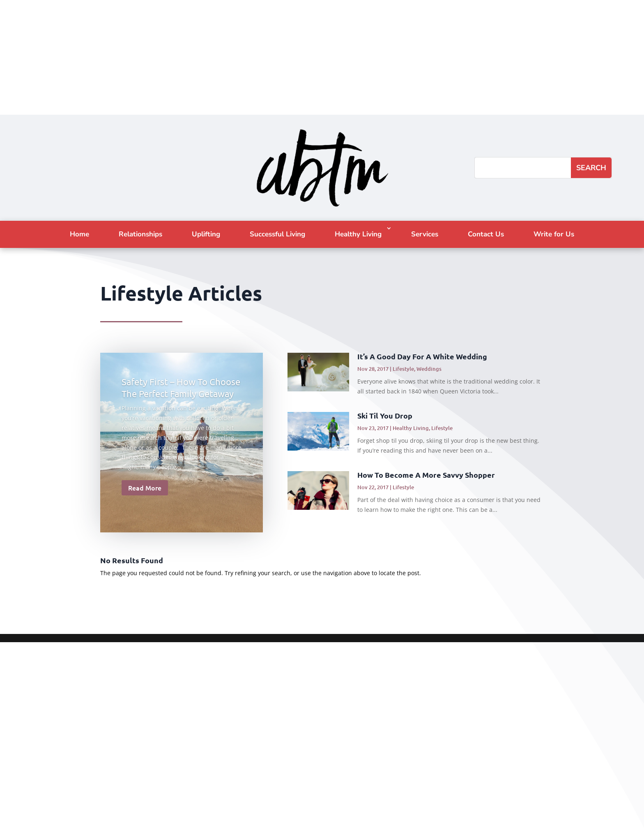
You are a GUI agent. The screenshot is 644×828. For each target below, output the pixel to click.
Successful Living (277, 234)
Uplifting (206, 234)
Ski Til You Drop (384, 415)
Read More (144, 487)
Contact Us (486, 234)
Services (424, 234)
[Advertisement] (246, 57)
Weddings (429, 368)
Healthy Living (358, 234)
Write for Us (554, 234)
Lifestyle (403, 368)
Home (79, 234)
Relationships (140, 234)
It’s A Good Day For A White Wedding (422, 356)
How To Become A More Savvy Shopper (426, 474)
